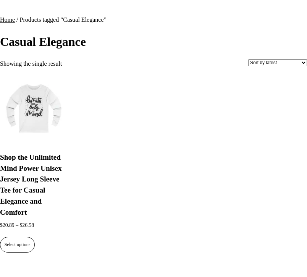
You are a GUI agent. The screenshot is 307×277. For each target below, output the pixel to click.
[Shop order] (277, 62)
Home (7, 19)
